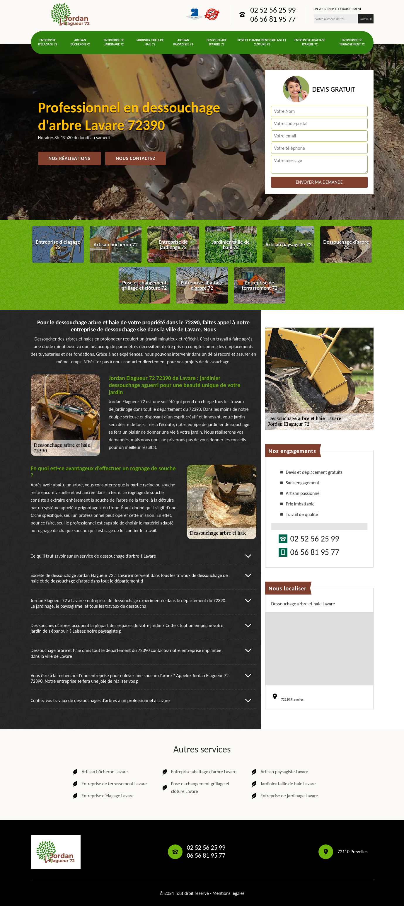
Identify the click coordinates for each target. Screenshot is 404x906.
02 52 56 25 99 (273, 10)
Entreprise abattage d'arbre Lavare (198, 771)
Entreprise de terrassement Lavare (109, 783)
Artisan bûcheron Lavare (100, 771)
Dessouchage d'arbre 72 (217, 42)
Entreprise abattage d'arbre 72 (309, 42)
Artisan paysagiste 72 (183, 42)
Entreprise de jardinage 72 (114, 42)
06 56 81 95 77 (273, 19)
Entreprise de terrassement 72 (352, 42)
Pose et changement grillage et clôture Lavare (195, 787)
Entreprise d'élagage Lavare (103, 795)
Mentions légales (228, 893)
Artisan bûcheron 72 (80, 42)
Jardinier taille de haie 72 (150, 42)
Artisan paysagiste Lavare (279, 771)
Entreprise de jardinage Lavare (284, 795)
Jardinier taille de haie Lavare (283, 783)
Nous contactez (135, 158)
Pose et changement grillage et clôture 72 (262, 42)
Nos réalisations (70, 158)
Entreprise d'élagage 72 (47, 42)
